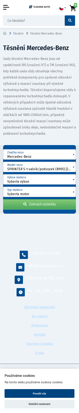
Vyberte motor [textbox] (18, 194)
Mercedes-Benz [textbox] (19, 157)
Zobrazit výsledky (39, 204)
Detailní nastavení (39, 404)
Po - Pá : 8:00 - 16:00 (40, 292)
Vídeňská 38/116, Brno (39, 280)
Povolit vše (39, 393)
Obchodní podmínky (39, 307)
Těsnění (18, 33)
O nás (39, 353)
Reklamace (39, 325)
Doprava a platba (39, 344)
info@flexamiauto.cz (39, 267)
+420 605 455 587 (40, 255)
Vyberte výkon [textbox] (18, 182)
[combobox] (39, 154)
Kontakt (40, 335)
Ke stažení (40, 316)
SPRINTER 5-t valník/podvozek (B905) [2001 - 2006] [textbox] (41, 169)
